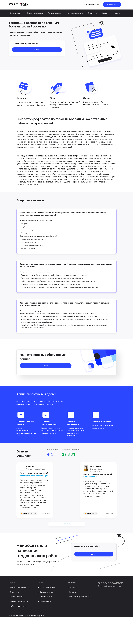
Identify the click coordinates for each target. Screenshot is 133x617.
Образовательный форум (19, 601)
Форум (104, 13)
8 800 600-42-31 (93, 4)
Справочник (92, 13)
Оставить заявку (112, 4)
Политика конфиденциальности (80, 596)
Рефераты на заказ (46, 601)
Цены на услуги (15, 13)
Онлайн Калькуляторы (35, 13)
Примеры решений (54, 13)
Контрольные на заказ (47, 587)
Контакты (72, 592)
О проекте (116, 13)
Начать (36, 50)
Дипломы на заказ (46, 596)
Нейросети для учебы (75, 13)
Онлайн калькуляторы (18, 587)
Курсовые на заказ (46, 592)
